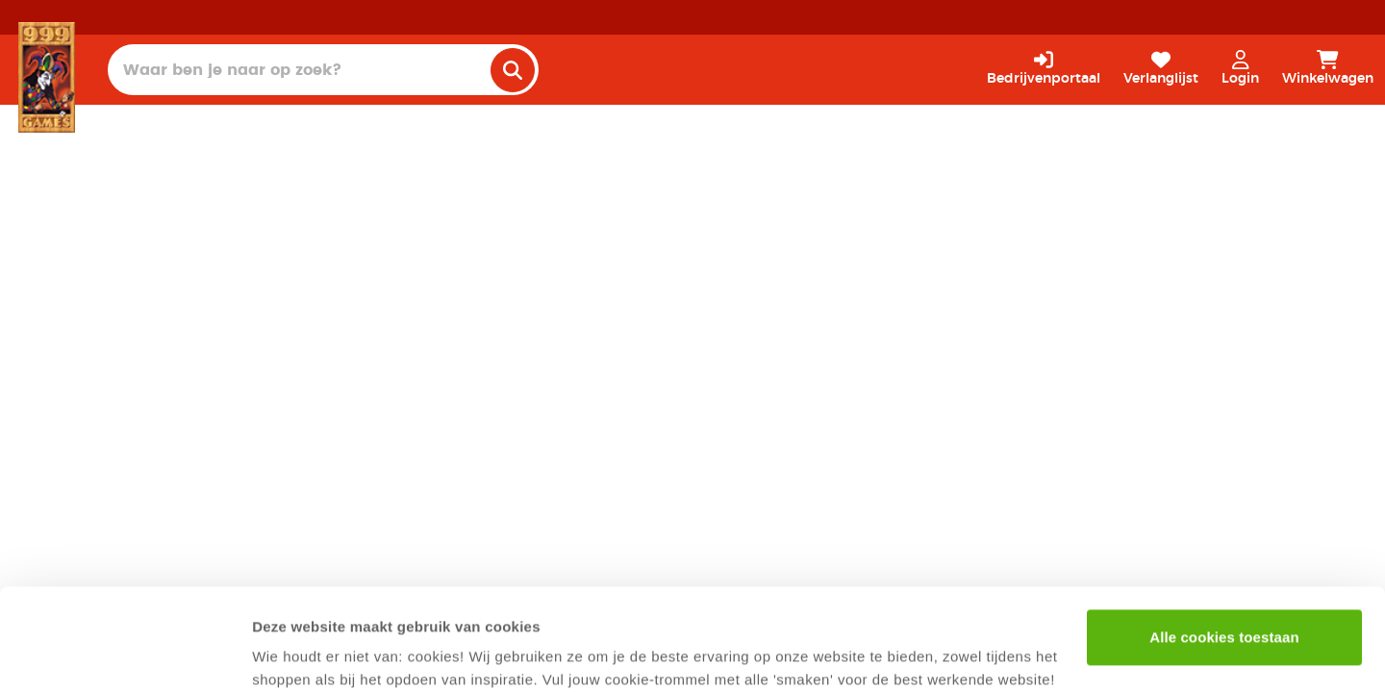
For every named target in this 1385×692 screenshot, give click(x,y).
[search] (513, 70)
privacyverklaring (392, 601)
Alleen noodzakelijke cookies (1224, 598)
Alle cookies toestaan (1224, 536)
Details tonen (297, 654)
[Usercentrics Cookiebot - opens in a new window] (124, 654)
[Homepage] (46, 77)
